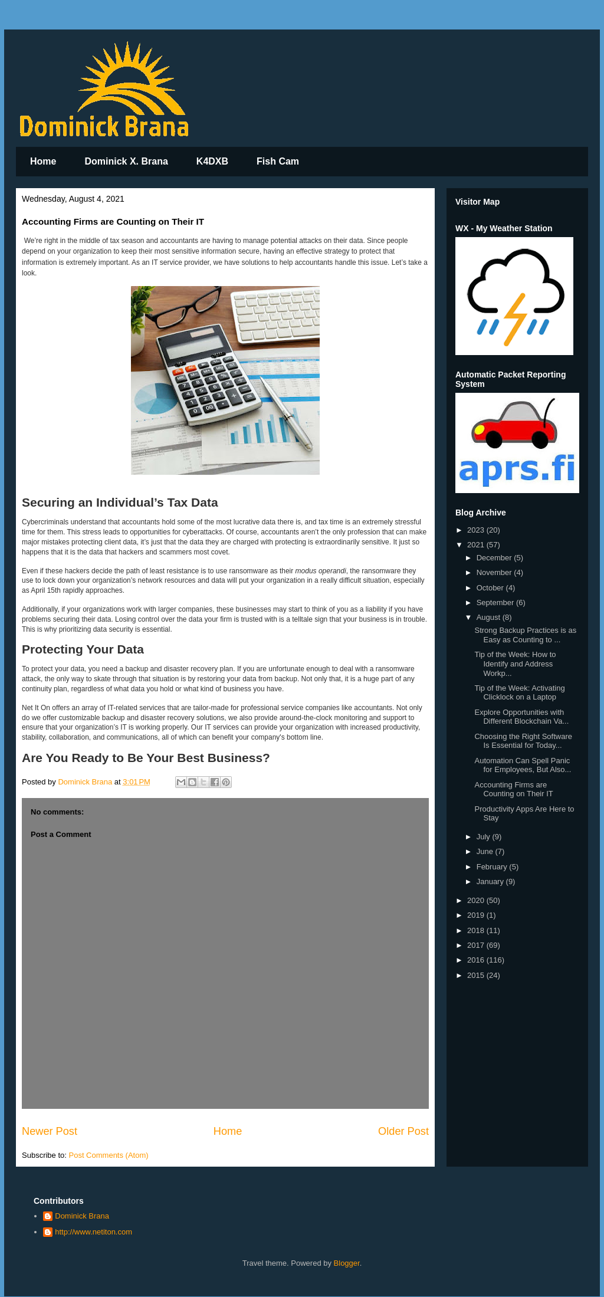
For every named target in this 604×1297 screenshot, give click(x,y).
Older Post (403, 1131)
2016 (477, 959)
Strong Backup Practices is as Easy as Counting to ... (525, 635)
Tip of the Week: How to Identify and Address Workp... (515, 663)
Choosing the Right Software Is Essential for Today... (523, 741)
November (495, 572)
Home (43, 161)
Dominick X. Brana (126, 161)
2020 (477, 900)
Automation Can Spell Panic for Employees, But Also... (522, 765)
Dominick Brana (82, 1215)
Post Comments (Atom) (109, 1155)
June (486, 851)
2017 (477, 945)
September (496, 602)
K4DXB (212, 161)
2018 (477, 930)
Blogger (347, 1263)
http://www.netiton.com (93, 1231)
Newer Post (49, 1131)
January (491, 881)
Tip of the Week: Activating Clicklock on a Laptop (519, 693)
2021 (477, 544)
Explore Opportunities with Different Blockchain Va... (521, 717)
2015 (477, 975)
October (491, 587)
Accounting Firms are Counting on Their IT (513, 789)
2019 (477, 915)
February (493, 866)
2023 (477, 530)
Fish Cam (278, 161)
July (485, 836)
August (490, 617)
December (495, 557)
